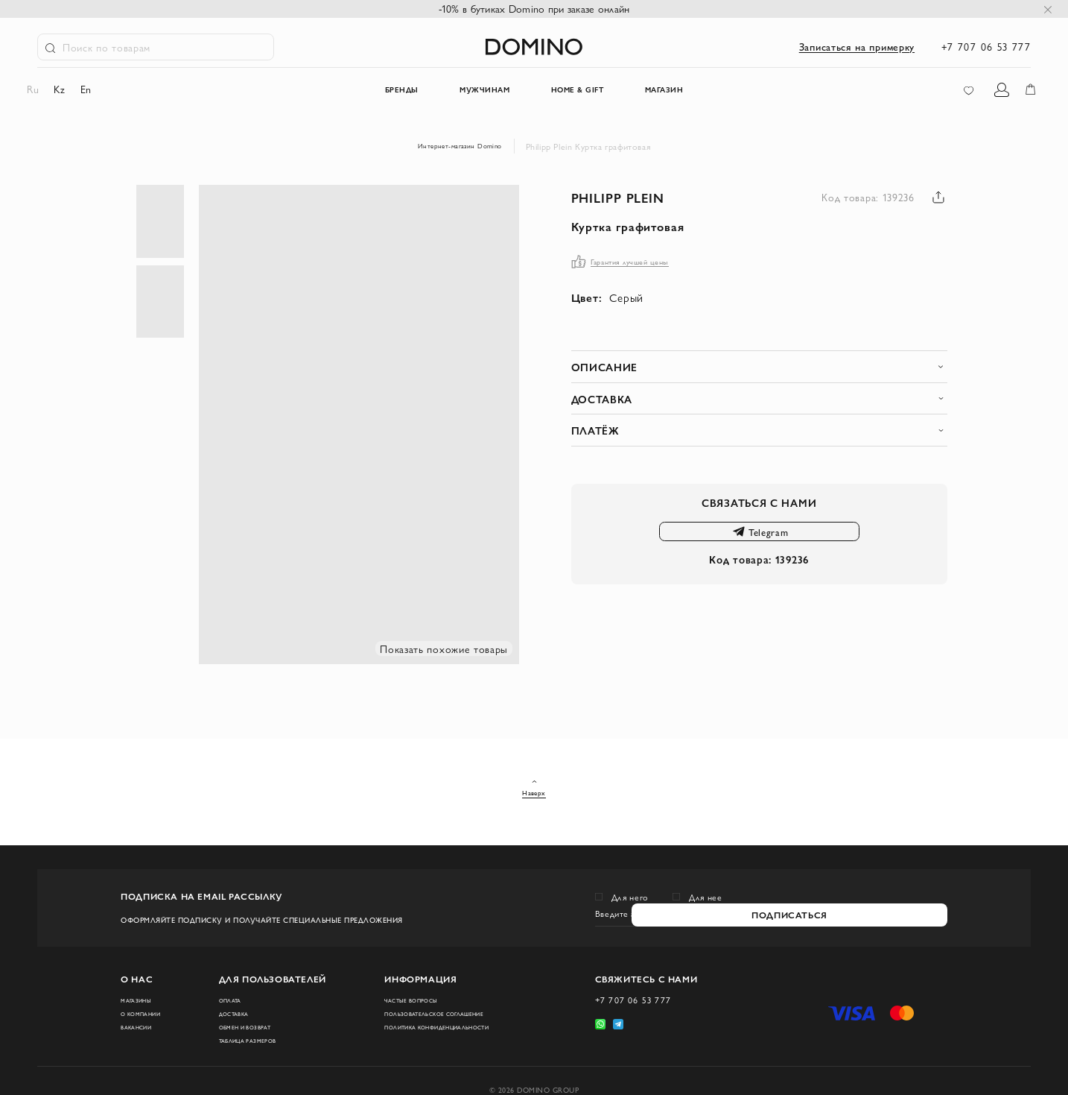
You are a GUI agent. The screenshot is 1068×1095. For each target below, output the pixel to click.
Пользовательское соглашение (406, 1007)
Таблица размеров (256, 1034)
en (95, 90)
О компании (148, 1002)
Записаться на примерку (857, 46)
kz (69, 90)
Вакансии (142, 1018)
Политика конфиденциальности (415, 1033)
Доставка (238, 1002)
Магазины (142, 985)
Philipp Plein (637, 197)
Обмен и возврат (252, 1018)
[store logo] (534, 46)
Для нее (705, 872)
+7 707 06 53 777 (986, 46)
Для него (630, 872)
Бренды (360, 91)
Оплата (233, 985)
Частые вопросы (402, 985)
